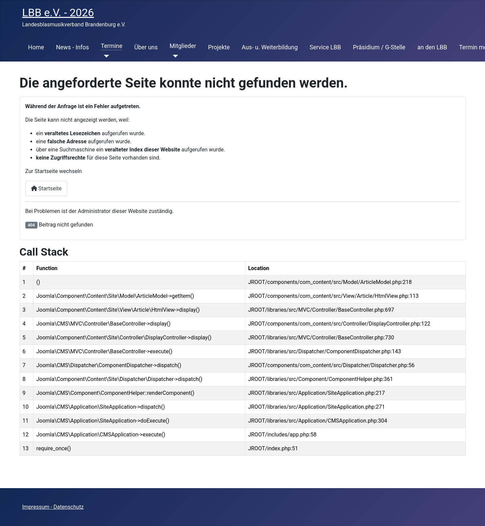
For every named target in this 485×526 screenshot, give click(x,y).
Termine (111, 46)
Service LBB (325, 47)
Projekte (218, 47)
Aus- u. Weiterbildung (270, 47)
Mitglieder (183, 46)
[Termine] (105, 56)
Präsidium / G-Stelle (379, 47)
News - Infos (72, 47)
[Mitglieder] (174, 56)
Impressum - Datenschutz (53, 507)
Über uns (145, 47)
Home (36, 47)
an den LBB (432, 47)
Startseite (46, 188)
